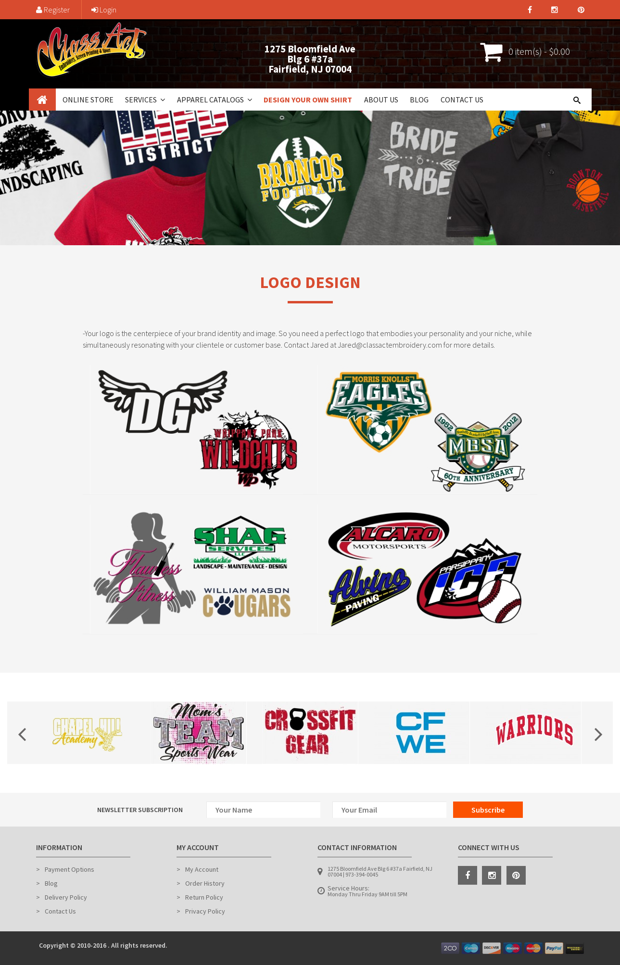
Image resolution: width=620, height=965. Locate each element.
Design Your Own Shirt (308, 99)
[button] (161, 99)
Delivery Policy (66, 897)
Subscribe (488, 810)
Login (103, 9)
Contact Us (462, 99)
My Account (201, 869)
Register (53, 9)
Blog (419, 99)
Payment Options (69, 869)
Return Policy (204, 897)
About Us (381, 99)
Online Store (88, 99)
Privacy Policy (205, 911)
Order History (205, 883)
